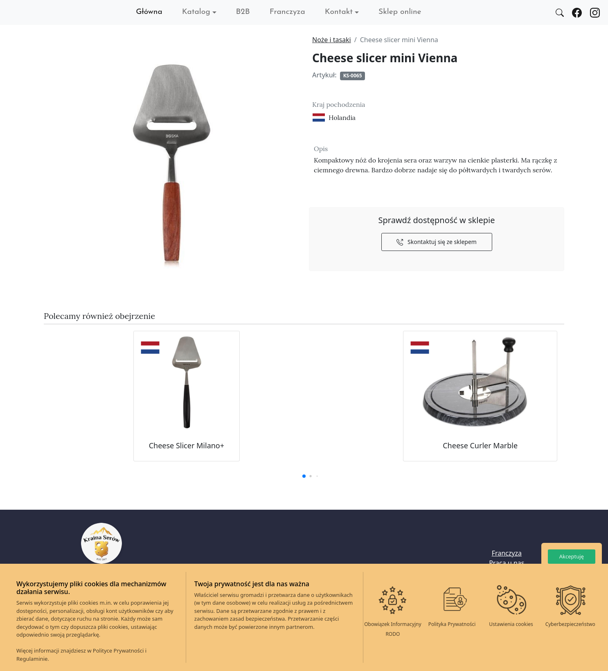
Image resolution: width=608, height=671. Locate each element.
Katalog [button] (196, 12)
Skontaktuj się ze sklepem (436, 242)
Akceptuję (571, 556)
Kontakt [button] (339, 12)
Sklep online (399, 12)
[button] (304, 476)
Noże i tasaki (331, 39)
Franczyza (287, 12)
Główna (149, 12)
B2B (243, 12)
